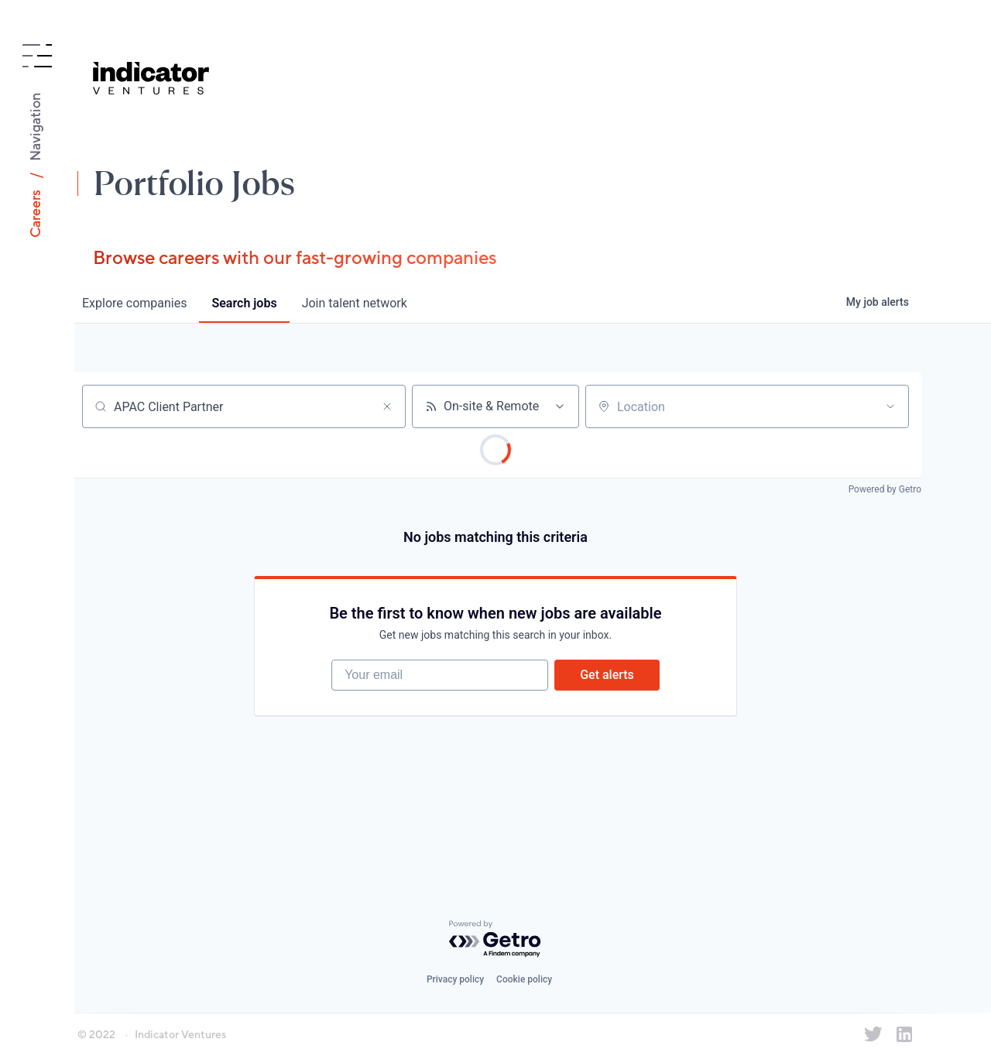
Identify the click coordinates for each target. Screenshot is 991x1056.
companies (134, 303)
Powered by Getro (885, 489)
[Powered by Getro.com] (495, 939)
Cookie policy (524, 979)
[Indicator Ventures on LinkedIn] (904, 1034)
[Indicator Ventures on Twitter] (873, 1034)
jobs (243, 303)
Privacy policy (455, 979)
